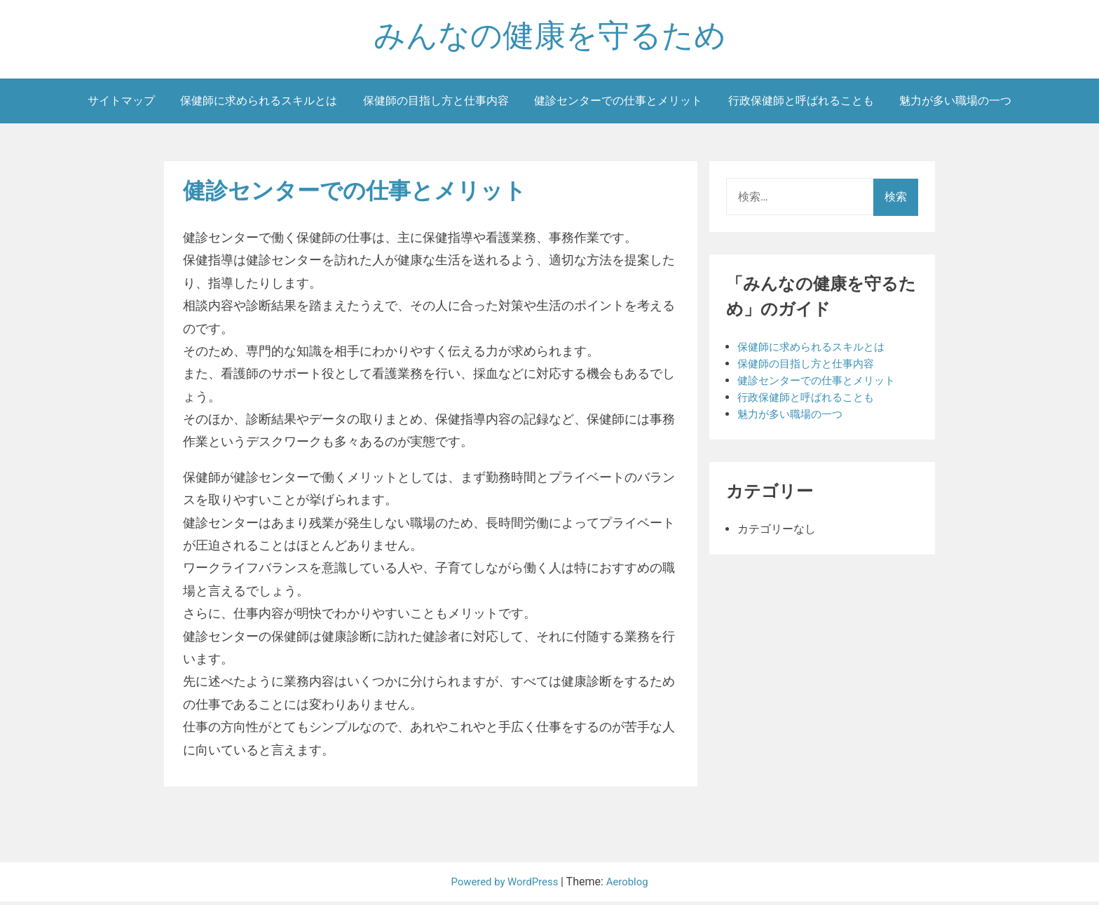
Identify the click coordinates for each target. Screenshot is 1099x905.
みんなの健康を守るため (549, 37)
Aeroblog (631, 885)
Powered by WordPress (504, 885)
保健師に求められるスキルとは (258, 104)
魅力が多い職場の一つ (955, 104)
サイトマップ (121, 104)
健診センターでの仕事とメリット (618, 104)
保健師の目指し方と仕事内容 (436, 104)
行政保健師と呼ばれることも (801, 104)
